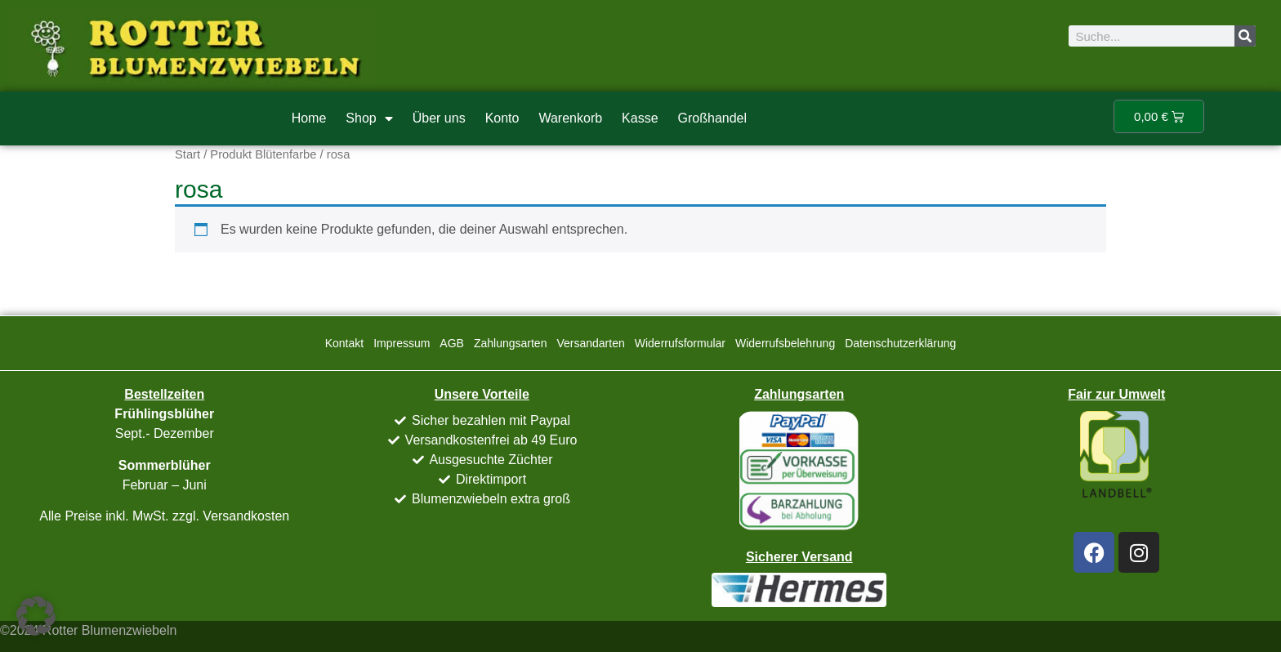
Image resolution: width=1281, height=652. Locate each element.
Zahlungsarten (510, 343)
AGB (452, 343)
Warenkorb (570, 118)
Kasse (640, 118)
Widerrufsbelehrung (785, 343)
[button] (36, 616)
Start (187, 154)
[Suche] (1245, 36)
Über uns (439, 118)
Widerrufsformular (680, 343)
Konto (502, 118)
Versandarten (590, 343)
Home (309, 118)
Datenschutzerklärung (900, 343)
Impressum (401, 343)
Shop (369, 118)
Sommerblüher (164, 465)
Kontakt (344, 343)
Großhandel (713, 118)
